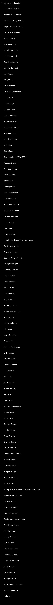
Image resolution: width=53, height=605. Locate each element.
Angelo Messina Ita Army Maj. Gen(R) (19, 240)
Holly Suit (8, 596)
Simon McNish (10, 287)
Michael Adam (9, 459)
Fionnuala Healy (10, 513)
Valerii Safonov (10, 86)
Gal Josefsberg (10, 198)
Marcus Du (8, 418)
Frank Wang (9, 222)
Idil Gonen (8, 329)
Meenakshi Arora (11, 590)
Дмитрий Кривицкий (12, 92)
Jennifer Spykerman (12, 347)
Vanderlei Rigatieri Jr (12, 32)
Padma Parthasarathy (12, 454)
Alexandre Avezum (11, 8)
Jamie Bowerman (11, 192)
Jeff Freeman (9, 382)
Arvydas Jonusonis (11, 525)
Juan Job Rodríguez (11, 127)
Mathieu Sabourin (11, 139)
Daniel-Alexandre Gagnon (14, 519)
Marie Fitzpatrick (10, 121)
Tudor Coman (9, 145)
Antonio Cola (9, 317)
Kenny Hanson (10, 537)
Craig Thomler (9, 175)
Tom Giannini (9, 38)
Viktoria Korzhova (11, 270)
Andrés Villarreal (10, 554)
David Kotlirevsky (11, 62)
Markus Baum (9, 430)
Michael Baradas (10, 477)
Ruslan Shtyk (9, 543)
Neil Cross (8, 400)
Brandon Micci (10, 234)
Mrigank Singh (10, 471)
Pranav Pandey (10, 388)
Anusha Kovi (9, 341)
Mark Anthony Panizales (13, 584)
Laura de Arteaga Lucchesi (14, 20)
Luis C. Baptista (10, 115)
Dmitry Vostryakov (11, 246)
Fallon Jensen (9, 186)
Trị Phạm (7, 376)
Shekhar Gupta (10, 442)
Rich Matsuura (10, 44)
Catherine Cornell (11, 216)
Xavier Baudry (9, 359)
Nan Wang (8, 228)
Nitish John (8, 181)
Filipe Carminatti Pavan (13, 26)
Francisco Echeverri (11, 210)
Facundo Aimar (10, 501)
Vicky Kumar (9, 353)
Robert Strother (10, 365)
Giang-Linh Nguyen (12, 264)
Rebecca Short (10, 163)
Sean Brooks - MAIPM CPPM (15, 157)
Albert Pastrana (10, 133)
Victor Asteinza (10, 465)
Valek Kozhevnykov (11, 560)
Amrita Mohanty (10, 252)
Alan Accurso (9, 370)
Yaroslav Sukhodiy (11, 68)
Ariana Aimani (9, 412)
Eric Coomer (9, 483)
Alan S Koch (8, 97)
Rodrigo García (10, 578)
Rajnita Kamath (10, 448)
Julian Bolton (9, 566)
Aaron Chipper (10, 572)
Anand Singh (9, 103)
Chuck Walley (9, 109)
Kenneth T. (8, 394)
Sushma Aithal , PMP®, (13, 258)
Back (2, 3)
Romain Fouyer (10, 305)
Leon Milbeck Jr (10, 281)
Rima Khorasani (10, 56)
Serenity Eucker (10, 424)
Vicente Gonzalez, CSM (13, 495)
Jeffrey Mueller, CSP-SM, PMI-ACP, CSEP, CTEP (22, 489)
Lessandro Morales (11, 507)
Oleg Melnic (9, 80)
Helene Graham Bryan (13, 14)
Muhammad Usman (12, 311)
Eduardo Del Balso (11, 204)
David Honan (9, 293)
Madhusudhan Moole (12, 406)
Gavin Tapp (8, 151)
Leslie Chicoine (10, 335)
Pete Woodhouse (11, 323)
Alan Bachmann (10, 169)
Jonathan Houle (10, 531)
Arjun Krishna (9, 436)
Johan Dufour (9, 299)
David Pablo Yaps (11, 549)
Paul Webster (9, 275)
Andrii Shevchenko (11, 50)
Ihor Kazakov (9, 74)
